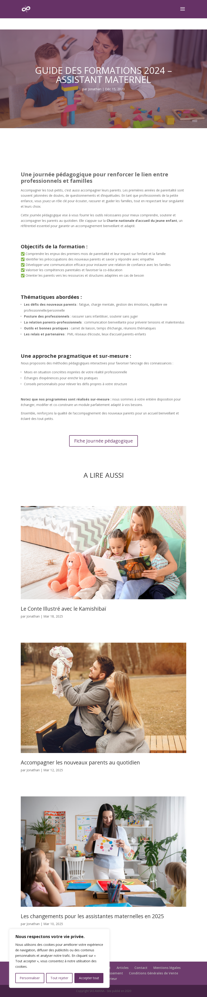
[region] (59, 958)
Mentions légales (167, 967)
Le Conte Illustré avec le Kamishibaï (63, 608)
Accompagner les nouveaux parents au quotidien (80, 762)
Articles (122, 967)
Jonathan (94, 89)
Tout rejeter (59, 978)
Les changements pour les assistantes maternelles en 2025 (92, 916)
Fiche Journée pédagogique (103, 441)
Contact (140, 967)
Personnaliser (30, 978)
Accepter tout (89, 978)
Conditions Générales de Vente (153, 973)
